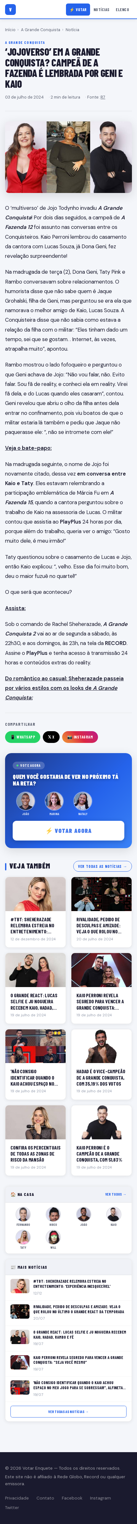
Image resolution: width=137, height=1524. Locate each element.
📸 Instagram (80, 736)
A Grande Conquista (40, 29)
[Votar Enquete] (10, 9)
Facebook (72, 1498)
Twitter (12, 1507)
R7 (103, 97)
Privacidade (17, 1498)
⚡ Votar (78, 9)
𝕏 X (51, 736)
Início (10, 29)
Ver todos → (116, 1194)
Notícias (102, 9)
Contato (45, 1498)
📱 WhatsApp (22, 736)
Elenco (122, 9)
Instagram (100, 1498)
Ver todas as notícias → (102, 866)
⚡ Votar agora (68, 830)
